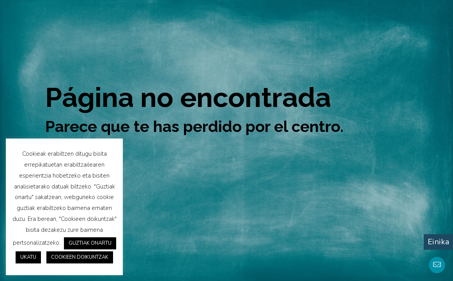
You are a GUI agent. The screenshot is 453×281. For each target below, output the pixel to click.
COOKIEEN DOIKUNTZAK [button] (79, 257)
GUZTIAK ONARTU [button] (90, 243)
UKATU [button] (28, 257)
